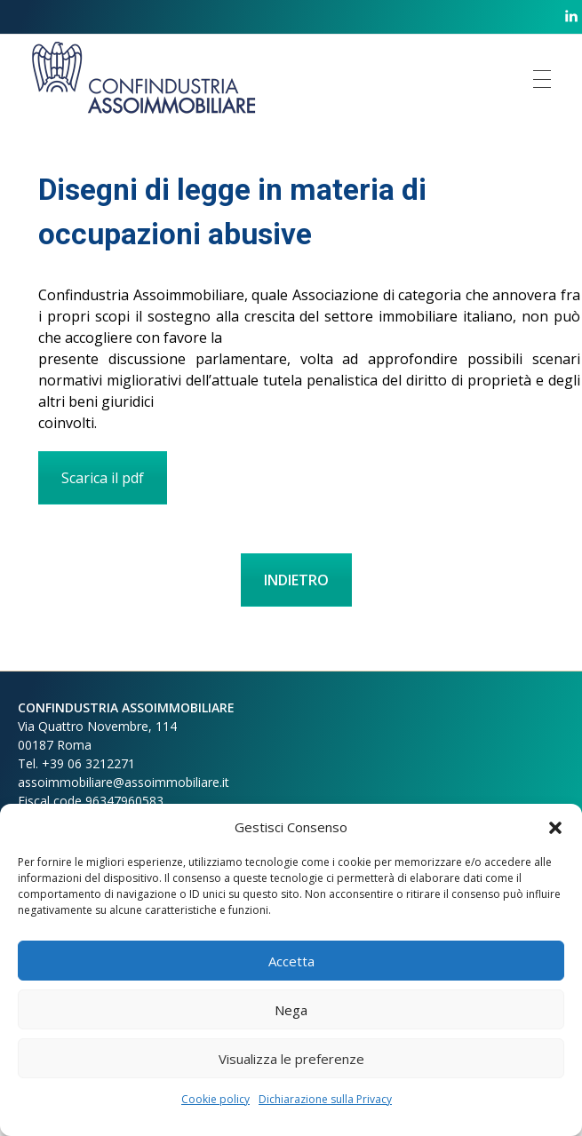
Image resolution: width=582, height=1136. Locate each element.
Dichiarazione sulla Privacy (325, 1099)
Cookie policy (215, 1099)
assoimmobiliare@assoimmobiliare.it (123, 782)
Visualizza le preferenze (291, 1059)
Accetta (291, 961)
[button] (555, 827)
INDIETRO (296, 580)
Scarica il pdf (102, 478)
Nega (291, 1010)
